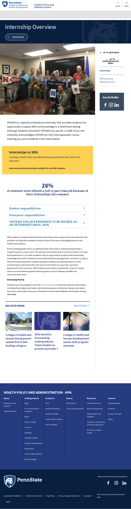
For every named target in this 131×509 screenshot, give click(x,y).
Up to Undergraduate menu (110, 61)
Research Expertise (95, 408)
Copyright (87, 496)
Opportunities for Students (94, 415)
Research (91, 398)
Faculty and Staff (115, 414)
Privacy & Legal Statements (68, 496)
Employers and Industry (10, 404)
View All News (80, 305)
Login (8, 501)
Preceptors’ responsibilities (47, 215)
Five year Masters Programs (32, 410)
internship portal (48, 284)
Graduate (49, 398)
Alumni (69, 398)
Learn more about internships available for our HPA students (37, 168)
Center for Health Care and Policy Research (96, 423)
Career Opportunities (33, 454)
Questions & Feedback (12, 496)
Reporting (50, 496)
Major (27, 403)
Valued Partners (10, 411)
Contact (111, 398)
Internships (105, 70)
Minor (27, 417)
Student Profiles (31, 438)
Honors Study (30, 422)
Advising (28, 432)
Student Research (52, 408)
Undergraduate (32, 398)
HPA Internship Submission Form (107, 80)
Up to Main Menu (111, 53)
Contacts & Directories (34, 496)
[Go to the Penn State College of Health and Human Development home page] (15, 4)
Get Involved (71, 403)
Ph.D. (47, 403)
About (6, 398)
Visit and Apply (30, 459)
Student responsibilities (47, 208)
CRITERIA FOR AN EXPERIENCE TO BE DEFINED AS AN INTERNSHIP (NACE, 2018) (47, 223)
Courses (28, 427)
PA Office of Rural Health (94, 431)
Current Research (94, 403)
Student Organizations (34, 443)
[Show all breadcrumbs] (16, 37)
